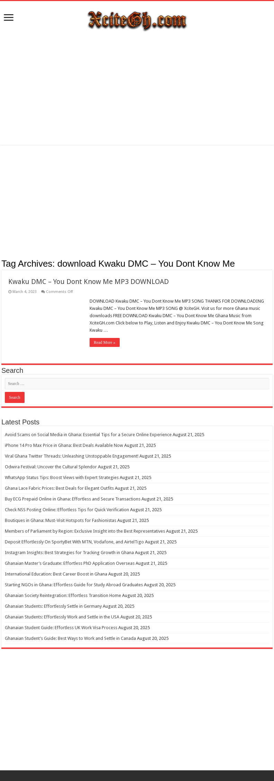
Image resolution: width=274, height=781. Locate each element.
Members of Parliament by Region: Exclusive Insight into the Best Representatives (85, 531)
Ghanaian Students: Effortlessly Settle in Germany (53, 606)
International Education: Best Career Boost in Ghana (56, 574)
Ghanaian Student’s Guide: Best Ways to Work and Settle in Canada (70, 638)
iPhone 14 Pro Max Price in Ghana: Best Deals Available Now (64, 445)
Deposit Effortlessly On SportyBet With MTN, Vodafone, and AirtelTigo (74, 541)
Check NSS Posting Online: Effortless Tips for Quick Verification (67, 509)
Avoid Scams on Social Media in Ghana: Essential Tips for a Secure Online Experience (88, 434)
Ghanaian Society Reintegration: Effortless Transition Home (63, 595)
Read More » (105, 342)
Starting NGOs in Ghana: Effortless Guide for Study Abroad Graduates (74, 584)
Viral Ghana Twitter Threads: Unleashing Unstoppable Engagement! (71, 456)
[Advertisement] (137, 89)
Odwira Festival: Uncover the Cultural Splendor (51, 466)
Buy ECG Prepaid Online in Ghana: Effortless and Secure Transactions (72, 499)
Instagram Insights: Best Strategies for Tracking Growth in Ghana (69, 552)
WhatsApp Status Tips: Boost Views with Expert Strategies (62, 477)
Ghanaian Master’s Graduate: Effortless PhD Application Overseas (70, 563)
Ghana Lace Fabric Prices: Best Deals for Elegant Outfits (59, 488)
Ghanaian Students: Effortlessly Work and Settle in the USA (62, 616)
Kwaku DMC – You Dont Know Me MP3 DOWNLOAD (88, 281)
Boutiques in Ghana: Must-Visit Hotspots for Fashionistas (60, 520)
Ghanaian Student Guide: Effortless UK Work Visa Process (61, 627)
